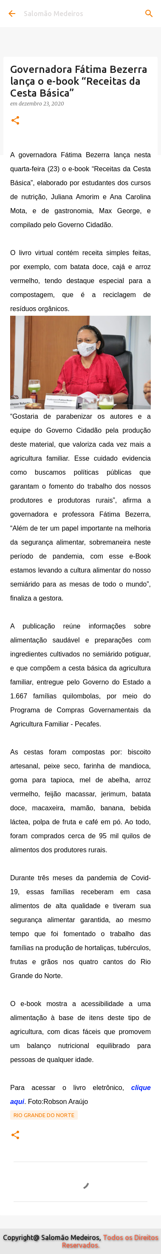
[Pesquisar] (149, 13)
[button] (15, 121)
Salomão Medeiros (53, 13)
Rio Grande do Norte (44, 1115)
